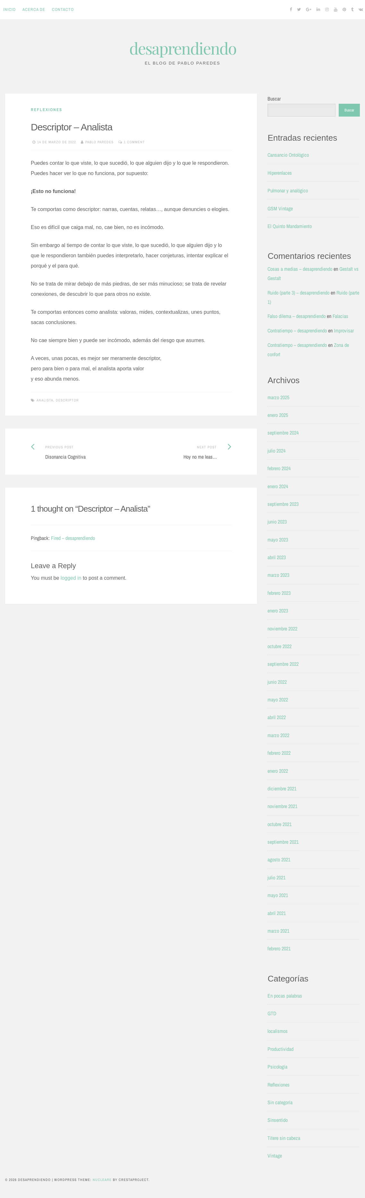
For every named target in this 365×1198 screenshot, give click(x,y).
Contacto (63, 9)
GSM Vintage (280, 208)
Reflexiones (46, 109)
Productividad (280, 1049)
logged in (71, 578)
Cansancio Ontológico (288, 154)
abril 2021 (276, 913)
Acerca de (33, 9)
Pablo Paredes (99, 142)
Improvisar (344, 330)
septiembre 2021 (283, 841)
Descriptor (67, 400)
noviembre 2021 (282, 806)
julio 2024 (276, 450)
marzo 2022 (278, 735)
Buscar (274, 98)
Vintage (274, 1155)
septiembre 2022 (283, 663)
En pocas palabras (284, 995)
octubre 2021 (279, 824)
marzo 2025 (278, 397)
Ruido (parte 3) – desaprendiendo (298, 292)
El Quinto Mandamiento (289, 226)
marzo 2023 (278, 574)
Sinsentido (277, 1119)
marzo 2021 (278, 930)
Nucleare (102, 1179)
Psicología (277, 1066)
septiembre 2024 (283, 432)
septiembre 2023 (283, 503)
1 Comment (134, 142)
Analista (45, 400)
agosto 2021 (278, 859)
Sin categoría (280, 1102)
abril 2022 (276, 717)
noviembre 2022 (282, 628)
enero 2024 (277, 486)
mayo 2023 (277, 539)
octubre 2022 (279, 646)
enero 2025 (277, 414)
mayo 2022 (277, 699)
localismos (277, 1031)
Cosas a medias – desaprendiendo (299, 268)
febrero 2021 (279, 948)
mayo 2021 (277, 895)
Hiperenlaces (279, 172)
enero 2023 (277, 610)
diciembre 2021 (281, 788)
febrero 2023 (279, 592)
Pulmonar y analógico (287, 190)
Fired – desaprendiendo (73, 538)
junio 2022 (277, 681)
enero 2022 (277, 770)
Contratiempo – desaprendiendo (297, 330)
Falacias (340, 316)
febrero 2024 (279, 468)
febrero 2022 (279, 752)
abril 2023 (276, 557)
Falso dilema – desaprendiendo (296, 316)
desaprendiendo (182, 48)
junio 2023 (277, 521)
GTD (271, 1013)
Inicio (9, 9)
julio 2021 (276, 877)
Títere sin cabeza (283, 1137)
